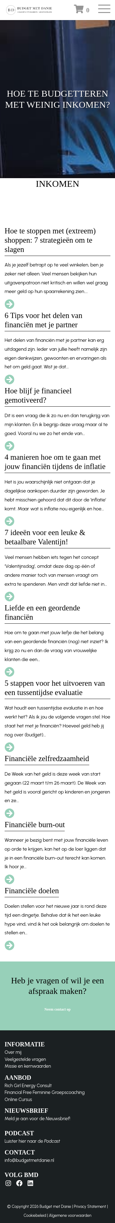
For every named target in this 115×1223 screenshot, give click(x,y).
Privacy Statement (90, 1206)
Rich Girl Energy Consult (28, 1085)
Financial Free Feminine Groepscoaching (45, 1092)
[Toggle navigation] (104, 11)
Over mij (13, 1052)
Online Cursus (18, 1099)
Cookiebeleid (35, 1215)
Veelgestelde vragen (25, 1059)
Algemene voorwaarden (70, 1215)
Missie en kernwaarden (28, 1066)
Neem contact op (57, 1009)
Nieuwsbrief (57, 1118)
